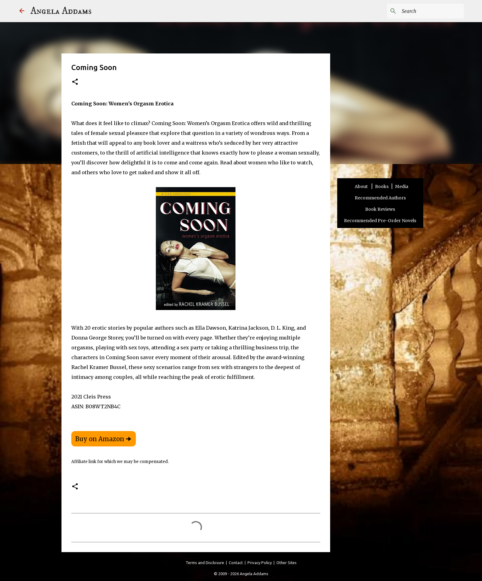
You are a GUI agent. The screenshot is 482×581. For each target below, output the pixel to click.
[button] (75, 82)
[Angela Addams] (22, 11)
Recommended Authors (380, 198)
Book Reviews (380, 209)
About (362, 186)
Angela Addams (61, 11)
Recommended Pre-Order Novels (380, 220)
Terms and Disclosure (205, 562)
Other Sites (286, 562)
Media (401, 186)
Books (382, 186)
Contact (236, 562)
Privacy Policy (259, 562)
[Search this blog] (431, 11)
